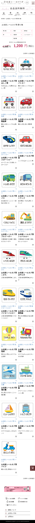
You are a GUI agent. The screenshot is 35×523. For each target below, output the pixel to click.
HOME (3, 18)
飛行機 (15, 38)
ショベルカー (27, 34)
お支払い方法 (12, 513)
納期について (12, 510)
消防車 (15, 34)
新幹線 (25, 30)
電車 (15, 30)
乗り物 (4, 30)
